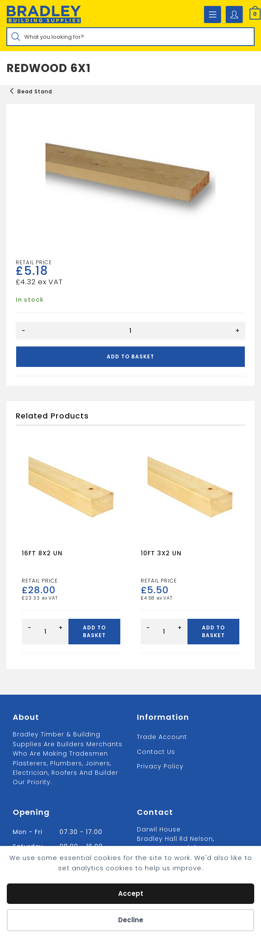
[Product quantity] (130, 331)
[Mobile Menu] (212, 14)
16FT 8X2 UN (42, 553)
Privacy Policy (160, 766)
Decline (130, 919)
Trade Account (162, 737)
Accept (130, 893)
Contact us (156, 752)
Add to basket (130, 356)
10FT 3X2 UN (161, 553)
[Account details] (234, 14)
